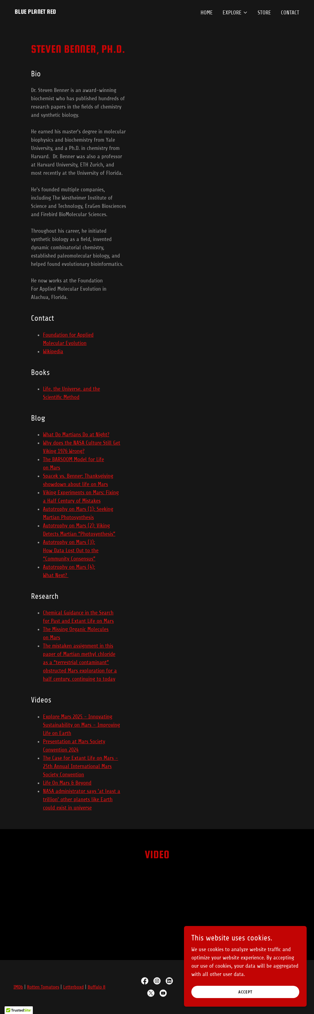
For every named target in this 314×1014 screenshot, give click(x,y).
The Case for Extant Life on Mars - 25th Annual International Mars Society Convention (80, 766)
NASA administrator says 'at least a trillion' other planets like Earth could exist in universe (81, 799)
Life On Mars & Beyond (67, 783)
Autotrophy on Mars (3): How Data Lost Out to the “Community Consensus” (70, 550)
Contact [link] (290, 13)
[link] (35, 12)
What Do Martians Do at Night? (76, 434)
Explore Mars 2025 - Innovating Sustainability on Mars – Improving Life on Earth (81, 725)
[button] (235, 12)
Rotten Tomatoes (43, 987)
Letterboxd (73, 987)
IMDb (18, 987)
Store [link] (264, 13)
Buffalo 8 (96, 987)
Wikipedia (53, 351)
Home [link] (207, 13)
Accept (245, 992)
